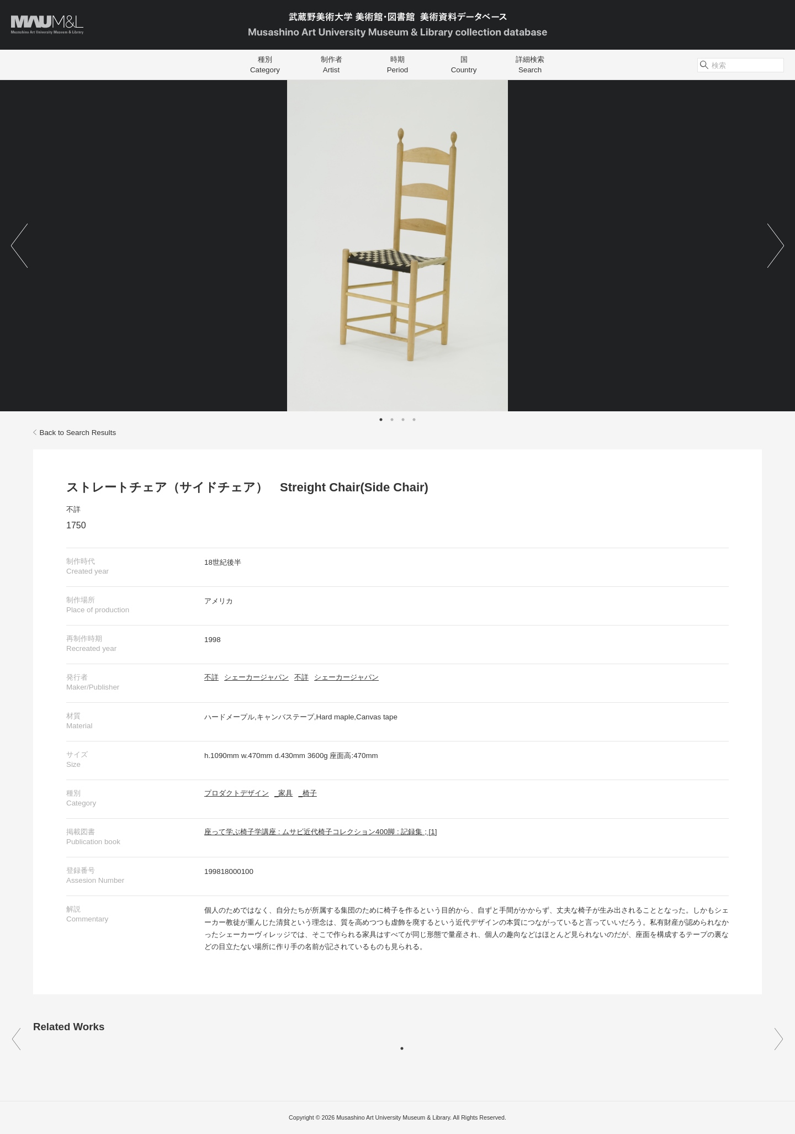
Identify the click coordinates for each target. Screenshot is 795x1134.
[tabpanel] (397, 245)
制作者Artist (331, 64)
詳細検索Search (530, 64)
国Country (464, 64)
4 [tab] (414, 419)
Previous (19, 246)
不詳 (73, 509)
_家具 (283, 793)
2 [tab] (392, 419)
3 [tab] (403, 419)
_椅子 (307, 793)
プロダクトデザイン (236, 793)
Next (775, 246)
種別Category (265, 64)
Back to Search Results (74, 432)
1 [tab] (380, 419)
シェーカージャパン (256, 677)
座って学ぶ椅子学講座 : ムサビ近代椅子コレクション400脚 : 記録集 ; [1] (320, 832)
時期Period (398, 64)
